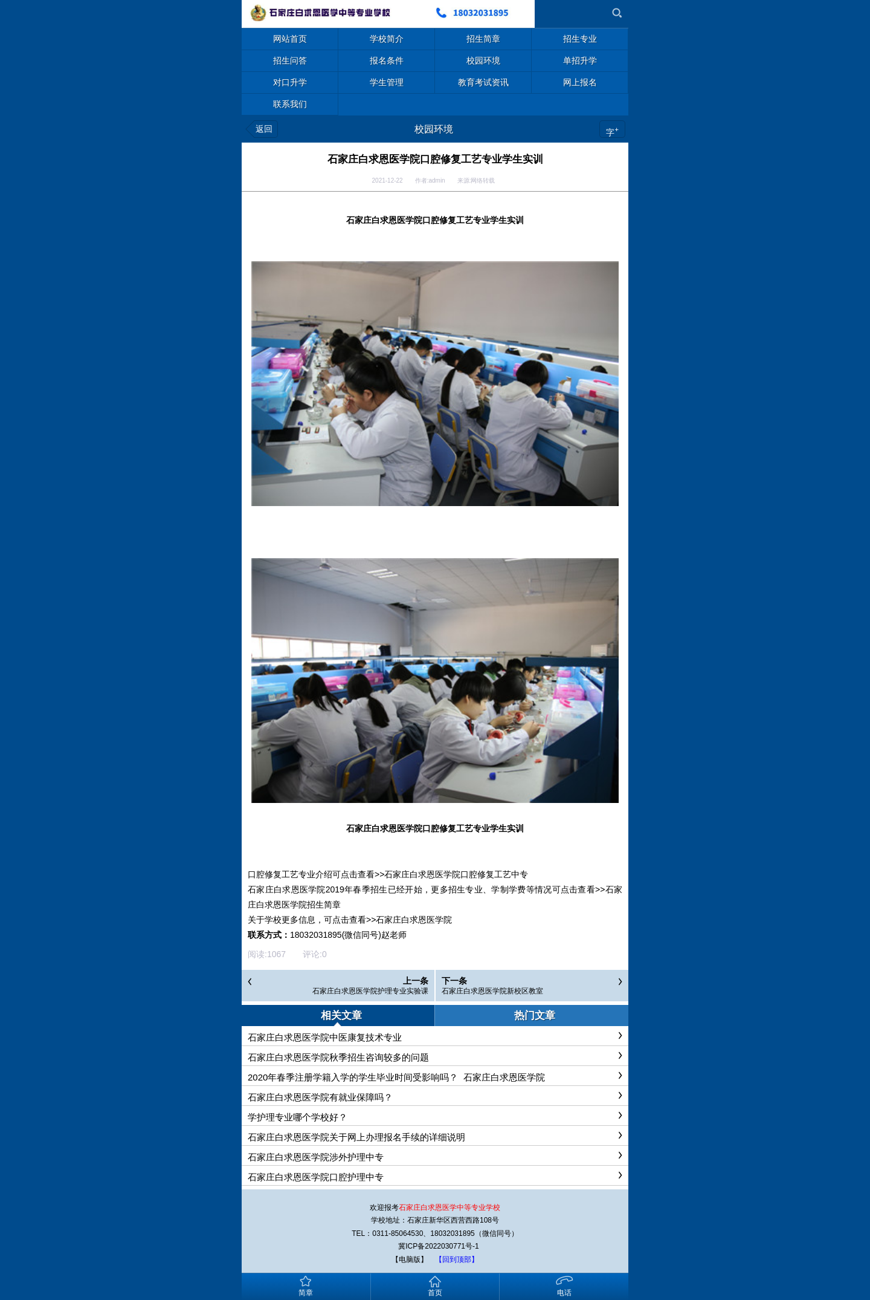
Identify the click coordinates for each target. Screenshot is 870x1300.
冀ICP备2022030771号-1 (438, 1246)
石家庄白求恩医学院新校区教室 (492, 991)
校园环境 (433, 129)
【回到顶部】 (456, 1259)
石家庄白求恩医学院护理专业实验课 (370, 991)
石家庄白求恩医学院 (414, 920)
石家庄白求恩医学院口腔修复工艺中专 (456, 874)
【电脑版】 (410, 1259)
